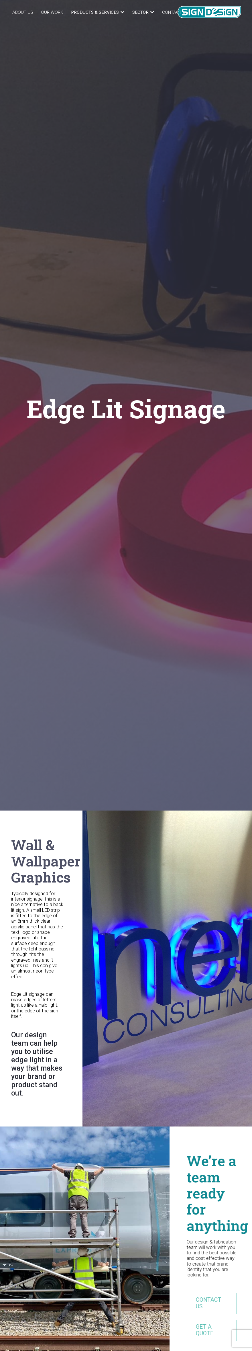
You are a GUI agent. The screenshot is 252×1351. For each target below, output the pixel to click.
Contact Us (175, 12)
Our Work (52, 12)
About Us (22, 12)
